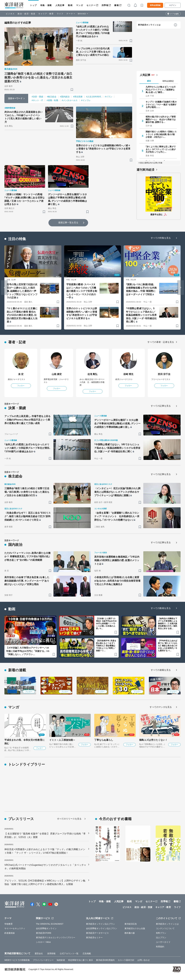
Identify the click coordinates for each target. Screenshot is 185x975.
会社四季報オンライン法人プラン (101, 928)
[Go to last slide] (4, 287)
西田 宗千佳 (164, 374)
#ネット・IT (37, 100)
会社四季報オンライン (46, 928)
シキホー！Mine (43, 942)
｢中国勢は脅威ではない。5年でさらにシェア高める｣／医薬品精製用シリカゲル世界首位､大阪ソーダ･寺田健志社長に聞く (141, 315)
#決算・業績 (37, 96)
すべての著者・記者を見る (160, 342)
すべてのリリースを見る (69, 818)
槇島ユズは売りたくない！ (153, 740)
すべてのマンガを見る (161, 707)
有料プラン (161, 933)
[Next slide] (180, 287)
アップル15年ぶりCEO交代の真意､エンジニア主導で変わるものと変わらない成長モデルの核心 (93, 51)
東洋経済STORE (43, 933)
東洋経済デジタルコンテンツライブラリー (55, 937)
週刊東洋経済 (145, 169)
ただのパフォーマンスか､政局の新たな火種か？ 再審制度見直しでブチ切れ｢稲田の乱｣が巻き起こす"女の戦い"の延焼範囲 (27, 556)
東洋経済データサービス (97, 933)
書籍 (116, 5)
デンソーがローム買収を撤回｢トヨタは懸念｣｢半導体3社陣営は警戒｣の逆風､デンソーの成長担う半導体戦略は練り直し (67, 199)
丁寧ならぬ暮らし (103, 740)
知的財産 (61, 960)
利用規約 (160, 946)
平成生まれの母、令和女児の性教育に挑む (24, 742)
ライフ (60, 14)
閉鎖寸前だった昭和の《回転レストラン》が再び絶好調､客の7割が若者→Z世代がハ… (161, 134)
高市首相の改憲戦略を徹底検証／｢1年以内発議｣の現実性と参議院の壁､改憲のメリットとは (116, 560)
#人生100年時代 (93, 96)
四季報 (105, 5)
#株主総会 (51, 96)
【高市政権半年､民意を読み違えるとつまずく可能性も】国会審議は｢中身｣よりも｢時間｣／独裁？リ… (106, 646)
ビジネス (10, 14)
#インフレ (86, 100)
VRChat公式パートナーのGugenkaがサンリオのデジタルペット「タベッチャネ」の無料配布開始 (45, 867)
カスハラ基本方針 (126, 960)
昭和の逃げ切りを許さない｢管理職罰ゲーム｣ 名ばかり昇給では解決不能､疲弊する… (161, 119)
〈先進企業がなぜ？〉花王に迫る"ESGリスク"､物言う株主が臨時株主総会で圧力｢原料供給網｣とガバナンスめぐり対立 (27, 516)
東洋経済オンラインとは (149, 25)
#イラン (108, 96)
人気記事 (59, 5)
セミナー (91, 5)
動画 (70, 5)
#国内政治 (64, 96)
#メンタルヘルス (70, 100)
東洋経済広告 (131, 924)
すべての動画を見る (161, 608)
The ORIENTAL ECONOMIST (49, 924)
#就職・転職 (52, 100)
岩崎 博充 (128, 374)
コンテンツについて (165, 928)
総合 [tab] (149, 81)
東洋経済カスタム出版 (135, 928)
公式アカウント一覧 (69, 953)
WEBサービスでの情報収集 (17, 960)
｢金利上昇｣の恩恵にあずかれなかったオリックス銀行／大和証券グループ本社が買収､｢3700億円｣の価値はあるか (93, 31)
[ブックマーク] (72, 89)
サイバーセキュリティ (14, 928)
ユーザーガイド (163, 942)
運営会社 (39, 953)
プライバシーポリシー (43, 960)
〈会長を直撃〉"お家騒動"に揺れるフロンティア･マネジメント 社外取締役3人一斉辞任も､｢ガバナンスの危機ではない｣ (116, 516)
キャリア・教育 (46, 14)
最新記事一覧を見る (68, 222)
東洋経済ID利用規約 (105, 960)
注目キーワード (15, 98)
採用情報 (51, 953)
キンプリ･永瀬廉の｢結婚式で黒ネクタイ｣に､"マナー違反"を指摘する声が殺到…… (161, 104)
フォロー (20, 386)
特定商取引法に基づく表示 (80, 960)
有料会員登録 (155, 5)
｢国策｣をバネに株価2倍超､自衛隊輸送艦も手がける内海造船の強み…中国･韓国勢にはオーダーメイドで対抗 (141, 289)
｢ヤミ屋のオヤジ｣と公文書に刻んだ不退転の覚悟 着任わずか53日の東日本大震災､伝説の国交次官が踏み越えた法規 (22, 315)
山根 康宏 (57, 374)
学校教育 (8, 924)
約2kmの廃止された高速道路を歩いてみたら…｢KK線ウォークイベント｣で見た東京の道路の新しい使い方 (23, 117)
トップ (33, 5)
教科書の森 (130, 933)
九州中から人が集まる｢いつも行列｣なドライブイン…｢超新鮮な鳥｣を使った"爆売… (161, 89)
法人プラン (161, 937)
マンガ (79, 5)
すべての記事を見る (161, 406)
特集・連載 (46, 5)
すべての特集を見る (161, 238)
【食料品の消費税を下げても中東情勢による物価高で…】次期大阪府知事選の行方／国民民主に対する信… (167, 623)
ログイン (172, 5)
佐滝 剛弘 (93, 374)
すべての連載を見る (161, 670)
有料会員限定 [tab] (168, 81)
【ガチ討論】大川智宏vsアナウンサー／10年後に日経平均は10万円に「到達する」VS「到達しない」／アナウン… (27, 651)
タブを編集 (174, 14)
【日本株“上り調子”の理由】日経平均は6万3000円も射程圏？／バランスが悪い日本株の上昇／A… (106, 623)
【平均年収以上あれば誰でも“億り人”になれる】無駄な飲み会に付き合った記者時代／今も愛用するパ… (167, 646)
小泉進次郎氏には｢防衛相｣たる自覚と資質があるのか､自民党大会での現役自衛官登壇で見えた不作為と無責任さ (117, 581)
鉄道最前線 (9, 933)
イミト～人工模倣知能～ (62, 740)
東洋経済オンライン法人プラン (100, 924)
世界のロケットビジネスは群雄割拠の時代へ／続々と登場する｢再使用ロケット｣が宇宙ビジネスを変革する (103, 148)
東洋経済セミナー (94, 937)
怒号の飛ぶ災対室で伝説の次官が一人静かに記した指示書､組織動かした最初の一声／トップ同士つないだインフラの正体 (22, 291)
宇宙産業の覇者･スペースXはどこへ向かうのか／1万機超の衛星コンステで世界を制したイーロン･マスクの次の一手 (81, 291)
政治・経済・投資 (26, 14)
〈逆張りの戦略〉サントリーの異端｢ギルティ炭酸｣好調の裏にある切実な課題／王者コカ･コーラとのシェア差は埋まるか (24, 199)
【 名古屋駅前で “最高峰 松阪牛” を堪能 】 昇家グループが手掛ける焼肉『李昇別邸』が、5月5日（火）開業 (45, 835)
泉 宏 (21, 374)
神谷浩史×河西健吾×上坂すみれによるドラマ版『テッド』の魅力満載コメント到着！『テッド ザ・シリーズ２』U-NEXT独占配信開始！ (44, 851)
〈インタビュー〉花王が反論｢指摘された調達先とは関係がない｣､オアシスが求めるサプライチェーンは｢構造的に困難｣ (117, 492)
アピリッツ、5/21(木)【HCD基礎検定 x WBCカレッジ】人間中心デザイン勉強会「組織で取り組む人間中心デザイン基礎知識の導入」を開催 (44, 882)
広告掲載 (87, 953)
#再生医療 (78, 96)
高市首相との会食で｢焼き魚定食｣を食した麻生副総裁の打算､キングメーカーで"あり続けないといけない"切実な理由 (26, 581)
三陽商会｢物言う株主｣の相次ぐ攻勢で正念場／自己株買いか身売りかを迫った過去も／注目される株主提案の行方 (38, 77)
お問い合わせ (143, 960)
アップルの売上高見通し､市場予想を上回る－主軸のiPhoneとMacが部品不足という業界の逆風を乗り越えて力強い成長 (27, 419)
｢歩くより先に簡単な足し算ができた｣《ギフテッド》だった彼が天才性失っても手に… (161, 149)
